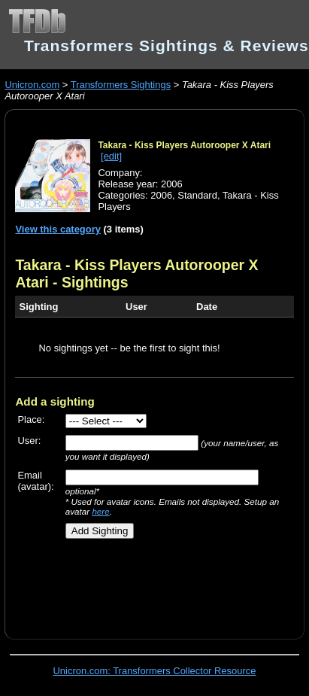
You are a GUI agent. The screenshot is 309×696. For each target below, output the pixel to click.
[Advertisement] (148, 583)
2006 (161, 195)
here (100, 511)
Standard (197, 195)
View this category (58, 229)
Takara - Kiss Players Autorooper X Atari (184, 145)
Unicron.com (32, 84)
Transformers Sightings (121, 84)
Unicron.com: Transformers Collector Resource (154, 670)
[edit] (111, 156)
